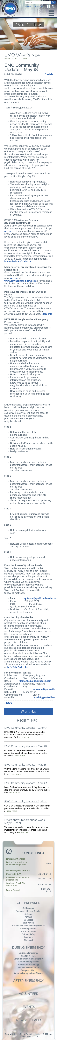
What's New (39, 6)
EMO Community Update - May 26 (25, 746)
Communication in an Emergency (28, 958)
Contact (28, 6)
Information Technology (28, 964)
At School (28, 920)
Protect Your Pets (28, 931)
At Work (28, 917)
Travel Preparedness (28, 928)
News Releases (29, 1020)
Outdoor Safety (28, 934)
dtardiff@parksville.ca (45, 697)
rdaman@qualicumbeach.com (35, 680)
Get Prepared (28, 903)
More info (47, 313)
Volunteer (28, 994)
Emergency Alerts (28, 970)
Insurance (28, 937)
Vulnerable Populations (28, 967)
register (14, 278)
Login (37, 1034)
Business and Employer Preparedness (28, 925)
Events (28, 1007)
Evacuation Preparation (28, 961)
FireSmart (28, 940)
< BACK (49, 73)
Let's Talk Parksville (17, 667)
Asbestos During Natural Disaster (28, 973)
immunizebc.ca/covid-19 (17, 261)
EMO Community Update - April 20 (25, 801)
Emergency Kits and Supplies (28, 911)
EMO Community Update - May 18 (25, 764)
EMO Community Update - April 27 (25, 783)
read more (27, 737)
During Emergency (28, 947)
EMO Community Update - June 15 (25, 727)
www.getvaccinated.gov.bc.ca (20, 280)
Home (7, 58)
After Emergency (28, 981)
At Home (28, 914)
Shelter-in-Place (28, 956)
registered (9, 231)
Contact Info (33, 853)
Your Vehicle (28, 922)
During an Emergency (28, 953)
